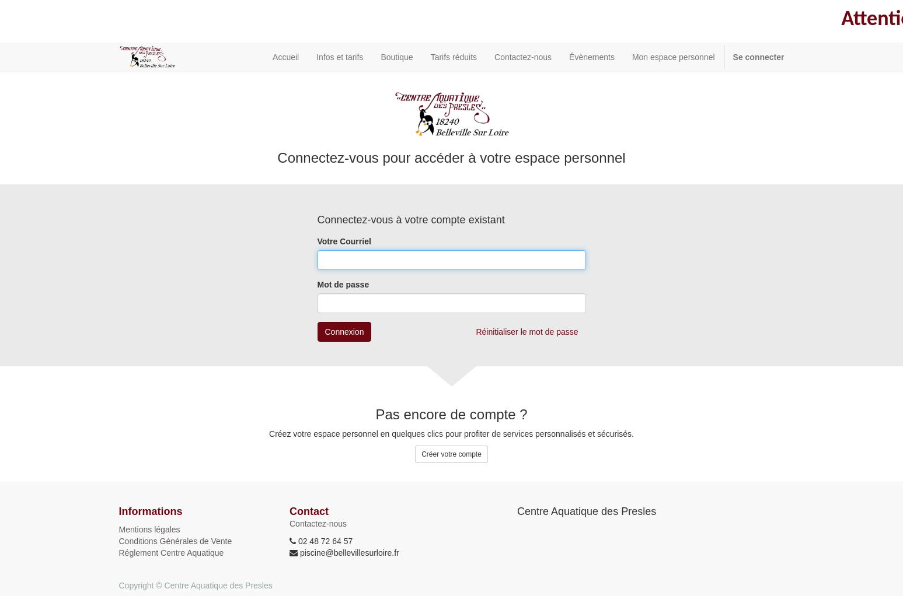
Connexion (344, 331)
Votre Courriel (344, 241)
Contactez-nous (318, 523)
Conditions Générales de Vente (175, 541)
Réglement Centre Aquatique (171, 553)
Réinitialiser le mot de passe (527, 331)
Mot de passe (343, 284)
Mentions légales (149, 529)
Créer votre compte (451, 454)
